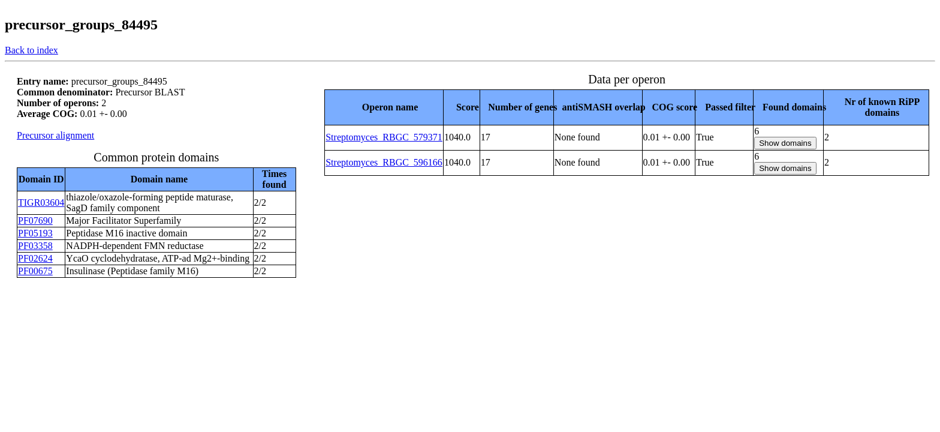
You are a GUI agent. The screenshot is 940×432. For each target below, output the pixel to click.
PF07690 (35, 220)
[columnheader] (384, 107)
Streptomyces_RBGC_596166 (384, 162)
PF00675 (35, 271)
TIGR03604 (41, 202)
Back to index (31, 50)
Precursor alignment (55, 135)
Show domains (785, 143)
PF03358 (35, 246)
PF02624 (35, 258)
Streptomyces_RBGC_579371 (384, 137)
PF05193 (35, 233)
